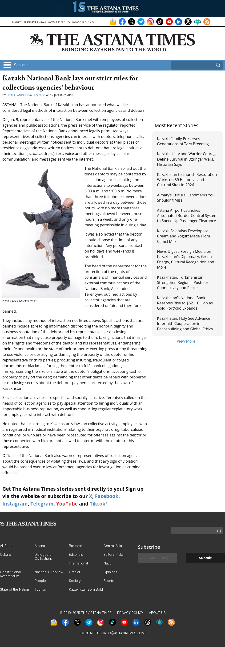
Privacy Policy (130, 613)
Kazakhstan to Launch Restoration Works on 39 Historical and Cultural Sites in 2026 (187, 180)
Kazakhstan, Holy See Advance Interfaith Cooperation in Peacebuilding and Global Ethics (185, 324)
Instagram (15, 503)
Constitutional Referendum (10, 574)
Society (75, 581)
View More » (187, 341)
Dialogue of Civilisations (44, 556)
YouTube (67, 503)
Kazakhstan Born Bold (86, 589)
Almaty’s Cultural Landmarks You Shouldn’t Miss (186, 197)
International (78, 563)
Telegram (41, 503)
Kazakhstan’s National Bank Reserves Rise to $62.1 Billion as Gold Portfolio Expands (185, 303)
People (40, 581)
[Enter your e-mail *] (157, 558)
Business (38, 95)
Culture (5, 554)
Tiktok (97, 503)
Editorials (76, 554)
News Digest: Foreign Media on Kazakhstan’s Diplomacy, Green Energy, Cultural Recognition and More (185, 259)
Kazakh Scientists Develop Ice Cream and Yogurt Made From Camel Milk (183, 236)
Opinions (110, 572)
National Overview (49, 572)
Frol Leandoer (18, 95)
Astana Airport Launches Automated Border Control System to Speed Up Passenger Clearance (187, 216)
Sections (21, 65)
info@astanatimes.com (124, 633)
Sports (109, 581)
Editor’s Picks (114, 554)
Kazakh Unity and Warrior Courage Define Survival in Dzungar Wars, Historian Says (187, 159)
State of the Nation (14, 589)
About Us (157, 613)
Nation (108, 563)
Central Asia (113, 546)
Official (74, 572)
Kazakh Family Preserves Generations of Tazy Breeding (183, 141)
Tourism (41, 589)
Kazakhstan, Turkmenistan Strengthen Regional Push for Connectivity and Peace (182, 282)
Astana (40, 546)
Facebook (106, 496)
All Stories (7, 546)
